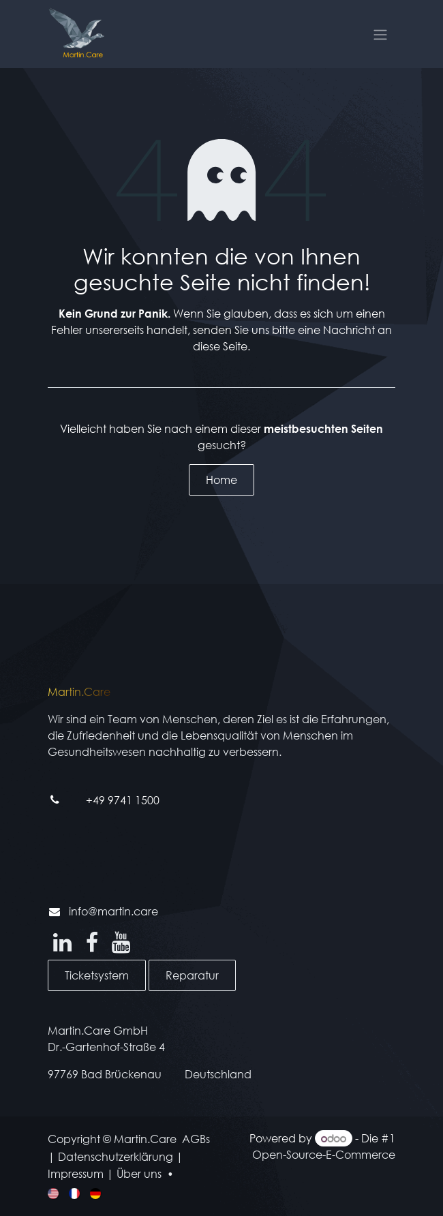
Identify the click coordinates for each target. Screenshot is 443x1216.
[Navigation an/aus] (380, 34)
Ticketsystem (97, 975)
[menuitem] (54, 1192)
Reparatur (192, 975)
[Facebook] (92, 942)
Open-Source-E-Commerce (323, 1154)
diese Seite (220, 346)
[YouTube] (121, 942)
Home (221, 479)
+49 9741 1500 (122, 800)
